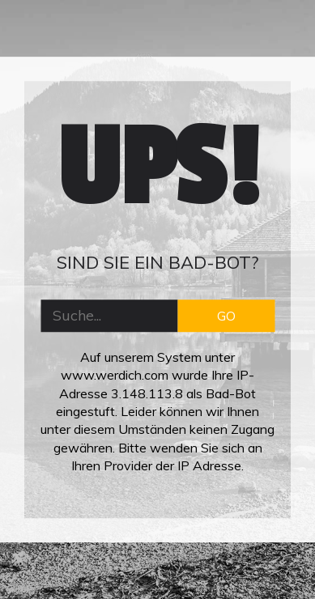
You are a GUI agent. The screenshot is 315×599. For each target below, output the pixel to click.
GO (226, 316)
